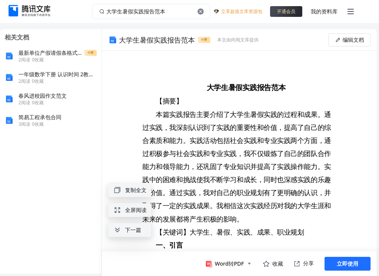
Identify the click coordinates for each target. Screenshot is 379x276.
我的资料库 (324, 11)
